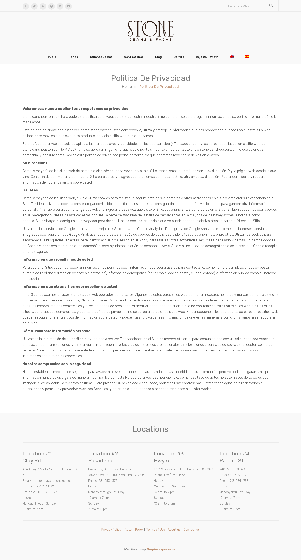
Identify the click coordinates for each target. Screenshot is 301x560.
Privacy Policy (111, 529)
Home (127, 87)
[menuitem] (54, 57)
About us (174, 529)
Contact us (192, 529)
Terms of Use (155, 529)
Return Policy (134, 529)
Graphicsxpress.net (162, 549)
